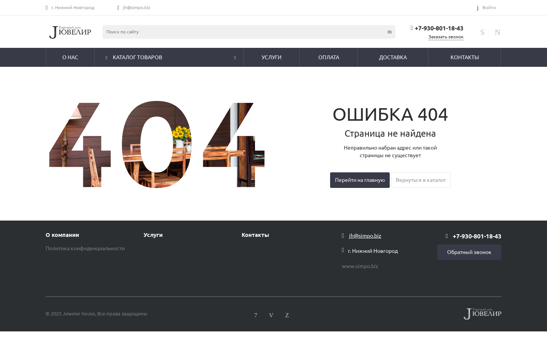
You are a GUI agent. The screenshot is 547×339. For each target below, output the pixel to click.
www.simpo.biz (360, 266)
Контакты (255, 235)
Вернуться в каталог (421, 180)
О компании (62, 235)
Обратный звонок (469, 252)
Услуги (153, 235)
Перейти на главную (360, 180)
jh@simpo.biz (136, 7)
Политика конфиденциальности (85, 248)
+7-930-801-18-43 (439, 28)
